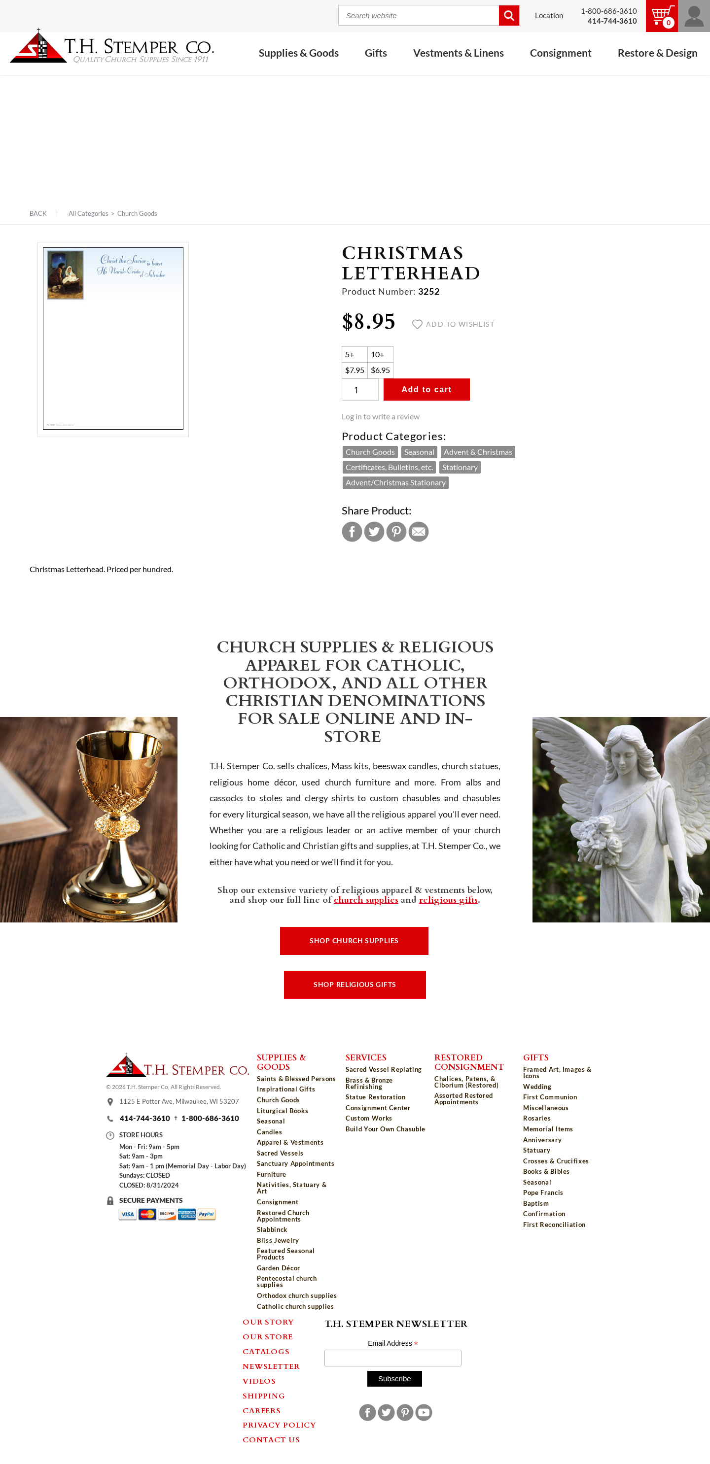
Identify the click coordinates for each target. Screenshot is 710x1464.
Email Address (393, 1343)
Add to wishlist (453, 324)
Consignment (561, 53)
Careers (262, 1410)
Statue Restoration (376, 1096)
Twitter (374, 531)
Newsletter (271, 1366)
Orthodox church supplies (297, 1295)
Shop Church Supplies (354, 941)
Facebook (352, 531)
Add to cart (426, 389)
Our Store (268, 1336)
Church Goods (137, 213)
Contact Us (271, 1439)
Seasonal (419, 451)
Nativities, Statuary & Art (291, 1187)
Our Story (268, 1321)
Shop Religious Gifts (355, 984)
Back (38, 213)
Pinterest (396, 531)
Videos (259, 1380)
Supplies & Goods (299, 53)
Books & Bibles (546, 1171)
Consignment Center (378, 1107)
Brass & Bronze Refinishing (369, 1083)
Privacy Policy (280, 1424)
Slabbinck (272, 1229)
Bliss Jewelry (278, 1240)
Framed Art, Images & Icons (557, 1072)
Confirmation (544, 1213)
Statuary (536, 1150)
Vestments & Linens (458, 53)
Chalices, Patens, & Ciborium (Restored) (466, 1082)
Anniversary (542, 1139)
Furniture (271, 1174)
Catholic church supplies (295, 1306)
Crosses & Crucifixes (556, 1161)
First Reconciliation (554, 1224)
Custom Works (369, 1118)
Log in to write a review (381, 416)
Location (549, 15)
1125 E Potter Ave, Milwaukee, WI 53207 (179, 1101)
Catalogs (266, 1351)
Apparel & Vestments (290, 1142)
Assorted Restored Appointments (463, 1098)
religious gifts (448, 899)
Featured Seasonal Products (286, 1253)
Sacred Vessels (280, 1153)
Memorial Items (548, 1128)
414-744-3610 (145, 1118)
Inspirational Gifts (286, 1089)
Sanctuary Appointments (295, 1163)
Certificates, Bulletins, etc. (389, 467)
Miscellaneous (545, 1107)
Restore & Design (658, 53)
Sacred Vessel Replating (384, 1069)
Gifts (376, 53)
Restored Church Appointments (283, 1216)
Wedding (537, 1086)
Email (418, 531)
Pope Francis (543, 1192)
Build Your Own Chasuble (386, 1128)
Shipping (264, 1395)
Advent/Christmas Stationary (396, 482)
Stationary (460, 467)
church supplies (366, 899)
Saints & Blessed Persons (296, 1078)
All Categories (88, 213)
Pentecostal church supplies (287, 1281)
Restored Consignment (469, 1061)
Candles (270, 1131)
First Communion (550, 1096)
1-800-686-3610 (609, 11)
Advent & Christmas (478, 451)
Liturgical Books (282, 1110)
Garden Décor (278, 1267)
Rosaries (537, 1118)
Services (366, 1057)
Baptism (536, 1203)
